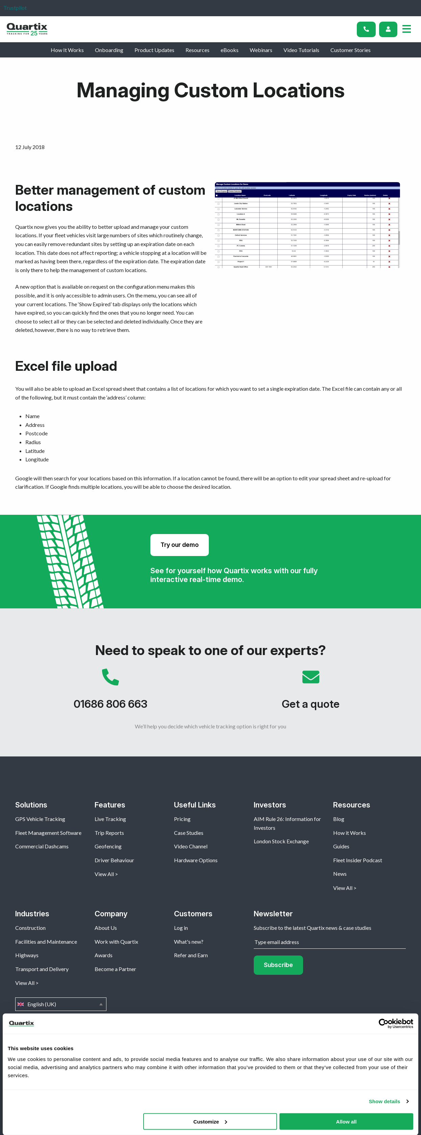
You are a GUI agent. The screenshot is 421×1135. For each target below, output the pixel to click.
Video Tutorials (301, 50)
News (340, 873)
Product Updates (154, 50)
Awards (104, 955)
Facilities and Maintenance (46, 941)
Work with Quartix (116, 941)
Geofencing (108, 846)
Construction (30, 927)
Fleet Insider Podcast (357, 860)
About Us (106, 927)
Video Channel (190, 846)
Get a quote (310, 693)
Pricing (182, 819)
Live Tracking (110, 819)
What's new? (188, 941)
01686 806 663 (110, 693)
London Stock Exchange (281, 841)
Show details (384, 1101)
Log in (181, 927)
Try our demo (179, 544)
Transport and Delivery (42, 969)
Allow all (346, 1121)
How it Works (349, 832)
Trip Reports (109, 832)
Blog (338, 819)
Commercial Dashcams (42, 846)
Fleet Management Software (48, 832)
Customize (210, 1121)
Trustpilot (15, 7)
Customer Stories (350, 50)
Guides (341, 846)
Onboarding (109, 50)
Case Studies (188, 832)
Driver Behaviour (114, 860)
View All (104, 874)
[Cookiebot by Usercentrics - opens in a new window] (383, 1024)
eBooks (230, 50)
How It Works (67, 50)
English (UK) (61, 1004)
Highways (27, 955)
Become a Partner (115, 969)
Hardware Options (196, 860)
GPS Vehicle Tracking (40, 819)
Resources (197, 50)
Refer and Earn (191, 955)
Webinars (261, 50)
